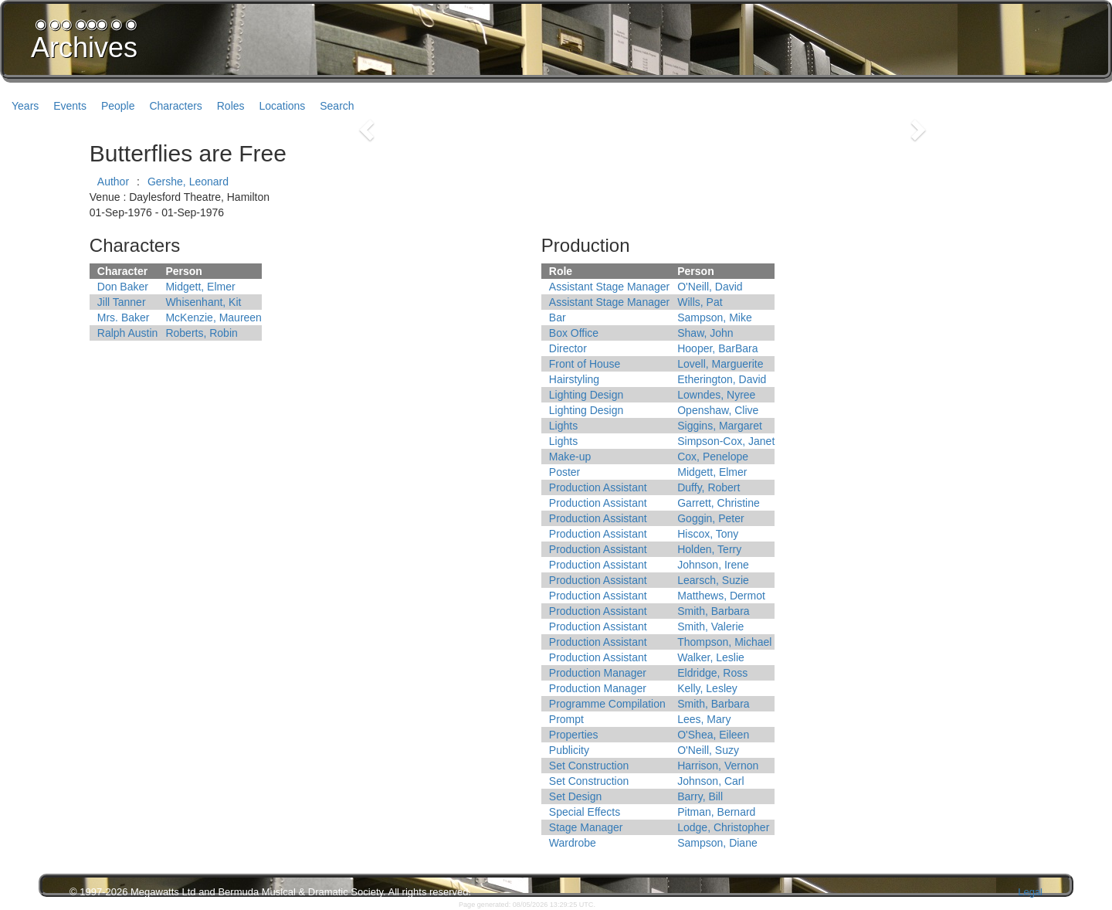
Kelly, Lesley (707, 688)
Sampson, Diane (717, 843)
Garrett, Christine (718, 503)
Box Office (573, 333)
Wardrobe (572, 843)
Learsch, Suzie (713, 580)
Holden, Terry (709, 549)
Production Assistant (598, 487)
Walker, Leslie (710, 657)
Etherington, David (721, 379)
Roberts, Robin (201, 333)
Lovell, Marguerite (720, 364)
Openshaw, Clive (717, 410)
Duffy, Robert (708, 487)
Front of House (585, 364)
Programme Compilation (607, 704)
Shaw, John (705, 333)
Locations (282, 106)
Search (337, 106)
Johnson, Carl (710, 781)
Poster (564, 472)
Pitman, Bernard (716, 812)
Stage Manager (586, 827)
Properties (573, 734)
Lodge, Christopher (723, 827)
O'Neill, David (709, 286)
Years (25, 106)
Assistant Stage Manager (609, 286)
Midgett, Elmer (200, 286)
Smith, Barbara (713, 611)
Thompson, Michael (724, 642)
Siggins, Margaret (719, 425)
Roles (231, 106)
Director (568, 348)
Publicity (569, 750)
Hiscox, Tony (707, 534)
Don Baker (122, 286)
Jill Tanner (121, 302)
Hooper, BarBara (717, 348)
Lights (563, 425)
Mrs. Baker (123, 317)
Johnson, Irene (713, 565)
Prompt (566, 719)
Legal (1030, 892)
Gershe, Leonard (188, 181)
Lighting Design (586, 395)
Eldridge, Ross (712, 673)
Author (113, 181)
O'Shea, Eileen (713, 734)
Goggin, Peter (710, 518)
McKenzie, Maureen (213, 317)
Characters (175, 106)
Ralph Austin (127, 333)
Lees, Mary (704, 719)
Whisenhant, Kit (203, 302)
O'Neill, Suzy (708, 750)
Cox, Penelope (712, 456)
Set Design (575, 796)
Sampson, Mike (714, 317)
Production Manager (597, 673)
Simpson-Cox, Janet (726, 441)
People (118, 106)
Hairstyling (574, 379)
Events (69, 106)
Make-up (570, 456)
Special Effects (584, 812)
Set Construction (589, 765)
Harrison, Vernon (717, 765)
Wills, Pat (699, 302)
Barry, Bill (700, 796)
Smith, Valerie (710, 626)
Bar (557, 317)
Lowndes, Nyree (716, 395)
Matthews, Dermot (721, 595)
